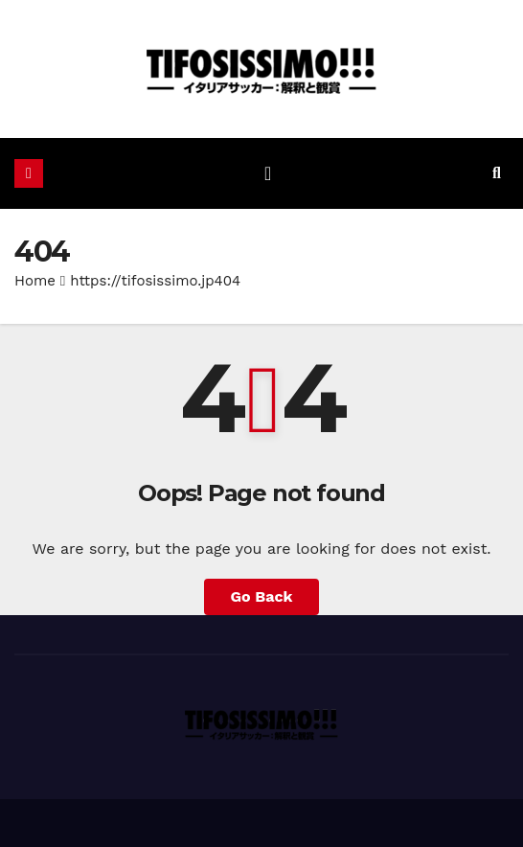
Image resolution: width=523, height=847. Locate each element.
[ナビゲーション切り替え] (268, 173)
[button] (496, 173)
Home (35, 280)
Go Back (262, 596)
